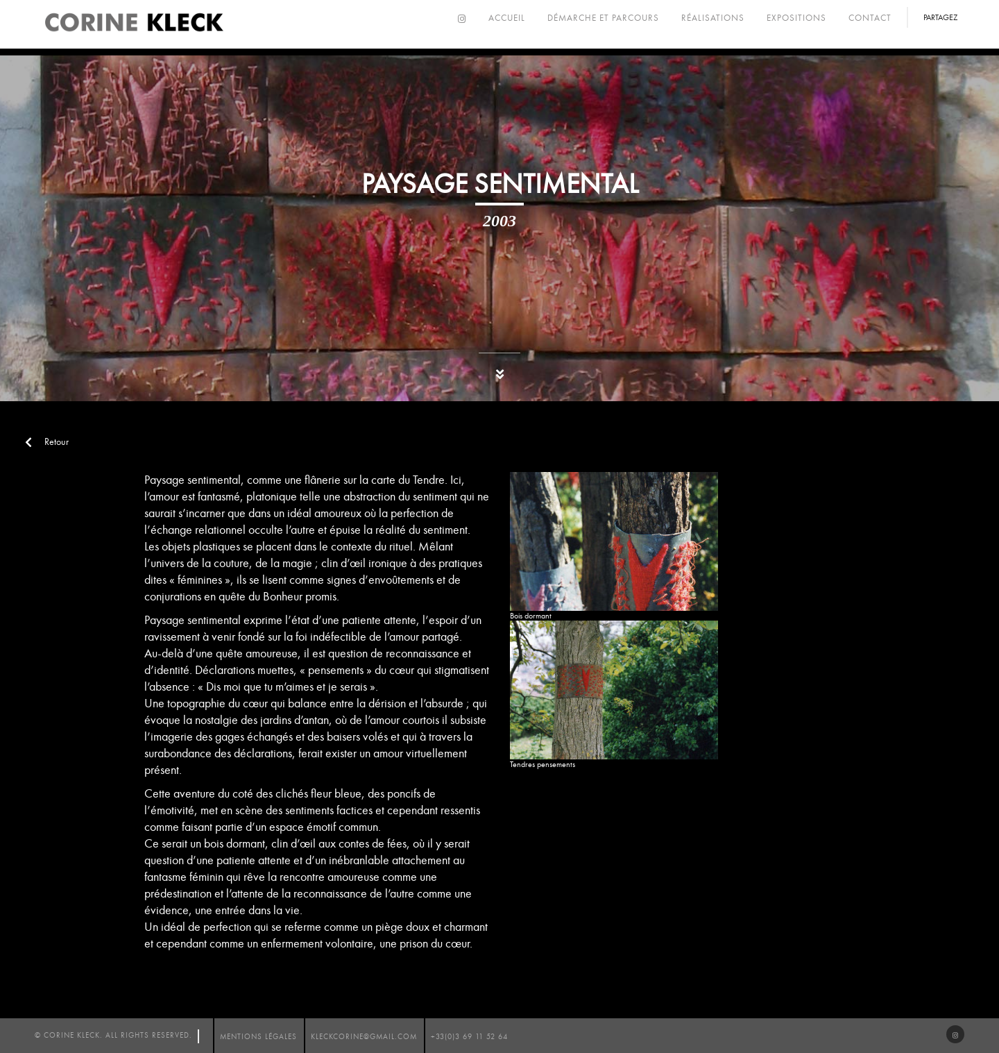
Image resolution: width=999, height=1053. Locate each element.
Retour (47, 442)
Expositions (796, 18)
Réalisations (712, 18)
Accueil (506, 18)
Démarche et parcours (603, 18)
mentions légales (258, 1036)
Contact (869, 18)
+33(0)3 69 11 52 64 (469, 1036)
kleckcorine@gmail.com (364, 1036)
